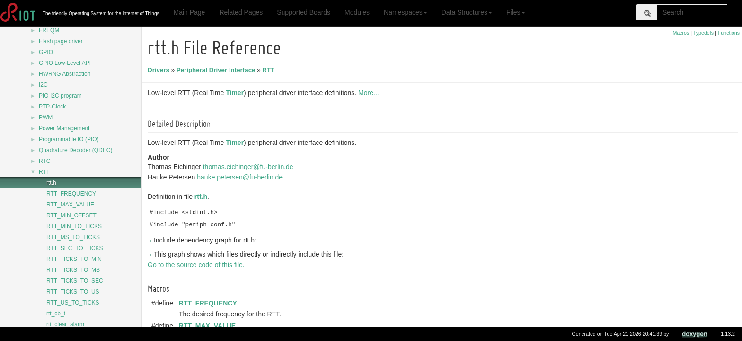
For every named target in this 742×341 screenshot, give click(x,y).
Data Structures (467, 12)
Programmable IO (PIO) (69, 139)
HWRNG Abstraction (64, 74)
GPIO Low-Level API (65, 63)
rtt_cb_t (55, 313)
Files (515, 12)
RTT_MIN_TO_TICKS (74, 226)
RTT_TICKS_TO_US (72, 291)
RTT (44, 172)
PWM (46, 117)
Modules (357, 12)
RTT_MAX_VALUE (70, 204)
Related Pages (241, 12)
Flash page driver (61, 41)
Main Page (189, 12)
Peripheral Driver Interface (217, 69)
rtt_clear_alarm (65, 324)
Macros (680, 33)
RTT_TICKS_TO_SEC (74, 281)
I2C (43, 84)
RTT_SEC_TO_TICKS (74, 248)
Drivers (160, 69)
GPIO (46, 52)
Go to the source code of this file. (197, 265)
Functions (729, 33)
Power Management (64, 128)
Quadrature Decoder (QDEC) (75, 150)
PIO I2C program (60, 95)
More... (370, 93)
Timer (236, 93)
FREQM (49, 30)
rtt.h (51, 182)
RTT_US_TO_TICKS (72, 302)
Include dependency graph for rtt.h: (203, 240)
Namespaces (405, 12)
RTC (44, 161)
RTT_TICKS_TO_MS (73, 270)
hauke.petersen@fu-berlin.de (241, 177)
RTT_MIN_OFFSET (71, 215)
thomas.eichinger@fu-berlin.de (249, 166)
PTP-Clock (52, 106)
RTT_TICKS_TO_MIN (74, 259)
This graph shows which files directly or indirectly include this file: (247, 254)
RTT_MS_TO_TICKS (73, 237)
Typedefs (703, 33)
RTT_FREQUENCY (71, 193)
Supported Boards (303, 12)
